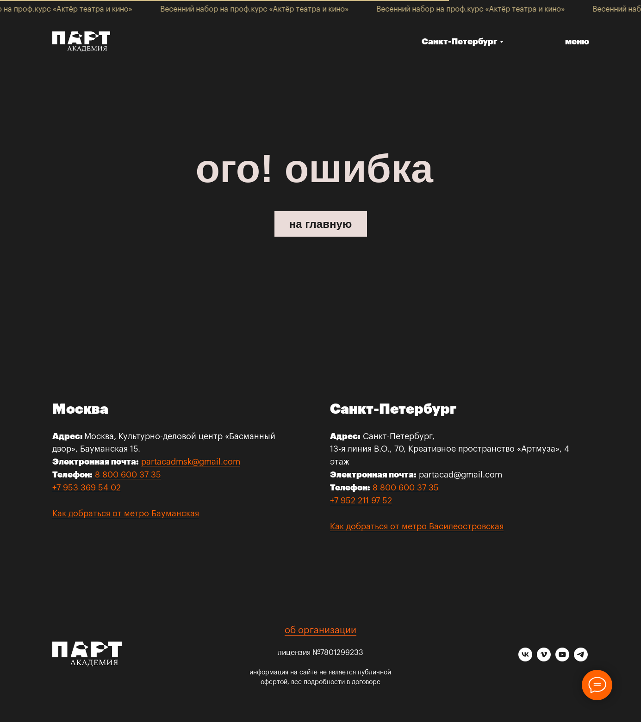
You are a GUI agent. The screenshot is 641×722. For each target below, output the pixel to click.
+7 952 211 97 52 (361, 500)
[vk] (525, 659)
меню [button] (577, 41)
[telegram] (581, 659)
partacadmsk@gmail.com (190, 462)
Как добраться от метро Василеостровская (417, 526)
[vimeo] (544, 659)
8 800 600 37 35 (128, 475)
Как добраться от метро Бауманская (125, 513)
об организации (320, 630)
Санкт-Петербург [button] (460, 41)
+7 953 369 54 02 (86, 487)
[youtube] (562, 659)
